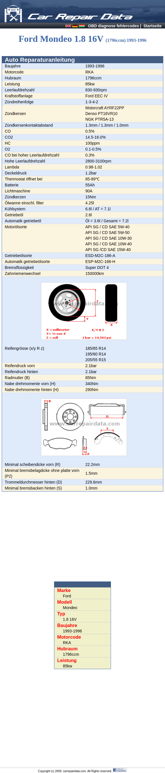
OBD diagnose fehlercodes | (115, 26)
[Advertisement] (82, 536)
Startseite (152, 26)
